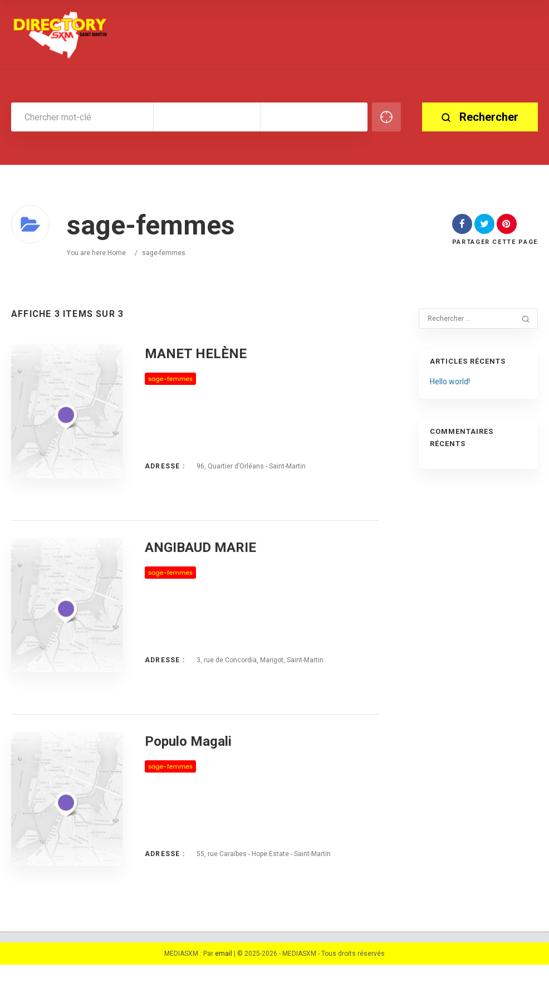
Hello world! (450, 381)
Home (116, 253)
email (223, 986)
